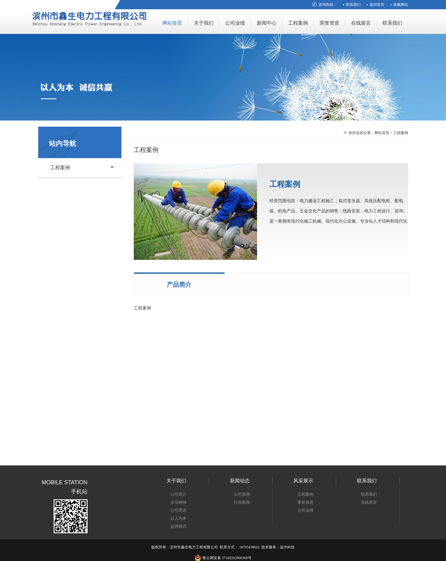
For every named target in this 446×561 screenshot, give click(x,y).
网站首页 (172, 23)
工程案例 (298, 23)
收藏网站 (400, 4)
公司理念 (178, 510)
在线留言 (361, 23)
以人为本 (178, 518)
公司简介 (178, 494)
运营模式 (178, 526)
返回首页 (377, 4)
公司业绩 (235, 23)
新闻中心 (266, 23)
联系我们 (353, 4)
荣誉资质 (329, 23)
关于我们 (204, 23)
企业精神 (178, 502)
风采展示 (303, 480)
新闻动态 (240, 480)
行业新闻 (242, 502)
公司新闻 (242, 494)
